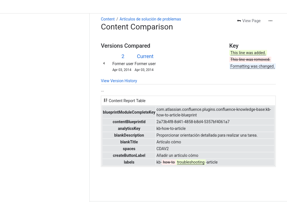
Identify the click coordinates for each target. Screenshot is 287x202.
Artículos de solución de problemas (150, 19)
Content (108, 19)
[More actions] (270, 21)
